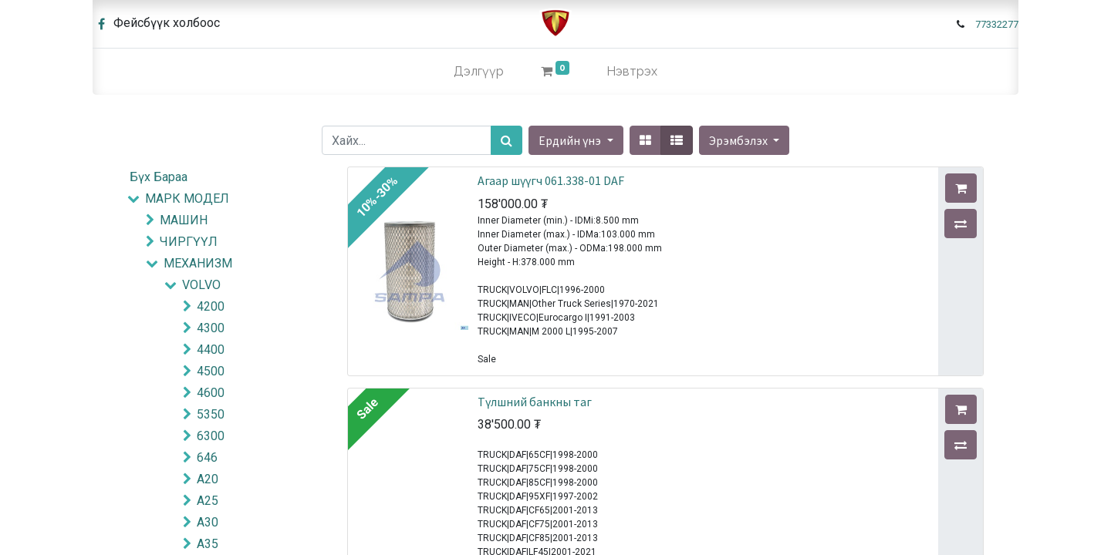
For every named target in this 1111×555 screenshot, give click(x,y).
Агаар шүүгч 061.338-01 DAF (551, 180)
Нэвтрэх (631, 71)
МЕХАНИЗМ (198, 263)
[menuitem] (478, 71)
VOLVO (201, 285)
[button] (744, 140)
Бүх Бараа (158, 177)
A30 (207, 522)
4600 (211, 392)
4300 (211, 328)
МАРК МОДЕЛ (187, 198)
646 (207, 457)
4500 (211, 371)
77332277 (996, 24)
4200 (211, 306)
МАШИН (184, 220)
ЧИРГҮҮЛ (189, 241)
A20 (207, 479)
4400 (211, 349)
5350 (211, 414)
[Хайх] (506, 140)
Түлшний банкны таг (535, 401)
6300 (211, 436)
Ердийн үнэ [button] (571, 140)
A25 (207, 500)
